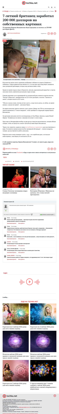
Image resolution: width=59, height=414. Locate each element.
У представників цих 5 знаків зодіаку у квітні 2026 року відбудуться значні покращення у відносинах (43, 386)
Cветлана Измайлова (13, 33)
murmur (9, 241)
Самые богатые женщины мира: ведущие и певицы (15, 192)
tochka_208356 (11, 255)
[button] (51, 7)
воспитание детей (28, 161)
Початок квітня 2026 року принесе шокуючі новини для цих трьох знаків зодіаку (16, 356)
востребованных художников (34, 127)
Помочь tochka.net (15, 11)
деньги (9, 161)
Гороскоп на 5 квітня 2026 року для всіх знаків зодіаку (14, 328)
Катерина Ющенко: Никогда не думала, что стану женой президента (42, 193)
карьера (17, 161)
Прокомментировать (11, 223)
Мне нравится (21, 223)
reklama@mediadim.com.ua (24, 407)
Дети (4, 40)
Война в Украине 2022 (29, 11)
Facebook (20, 152)
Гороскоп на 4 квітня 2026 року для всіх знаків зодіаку (42, 328)
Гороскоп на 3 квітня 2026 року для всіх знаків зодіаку (14, 384)
